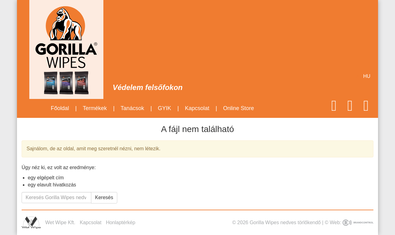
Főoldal (60, 108)
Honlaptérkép (120, 222)
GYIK (164, 108)
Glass (235, 18)
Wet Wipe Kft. (31, 222)
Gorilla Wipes (66, 37)
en (356, 76)
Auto (122, 18)
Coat (167, 18)
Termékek (95, 108)
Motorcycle (144, 18)
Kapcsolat (197, 108)
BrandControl (358, 222)
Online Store (238, 108)
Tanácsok (132, 108)
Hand (190, 18)
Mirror (212, 18)
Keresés (104, 197)
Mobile (258, 18)
